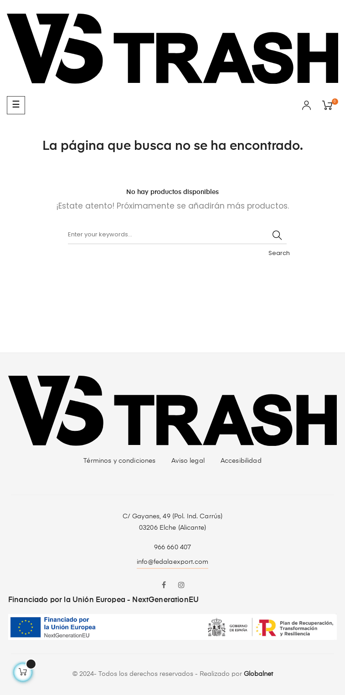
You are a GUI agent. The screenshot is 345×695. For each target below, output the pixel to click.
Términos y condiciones (119, 461)
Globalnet (258, 674)
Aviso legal (188, 461)
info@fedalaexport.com (172, 562)
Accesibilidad (241, 461)
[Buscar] (177, 235)
